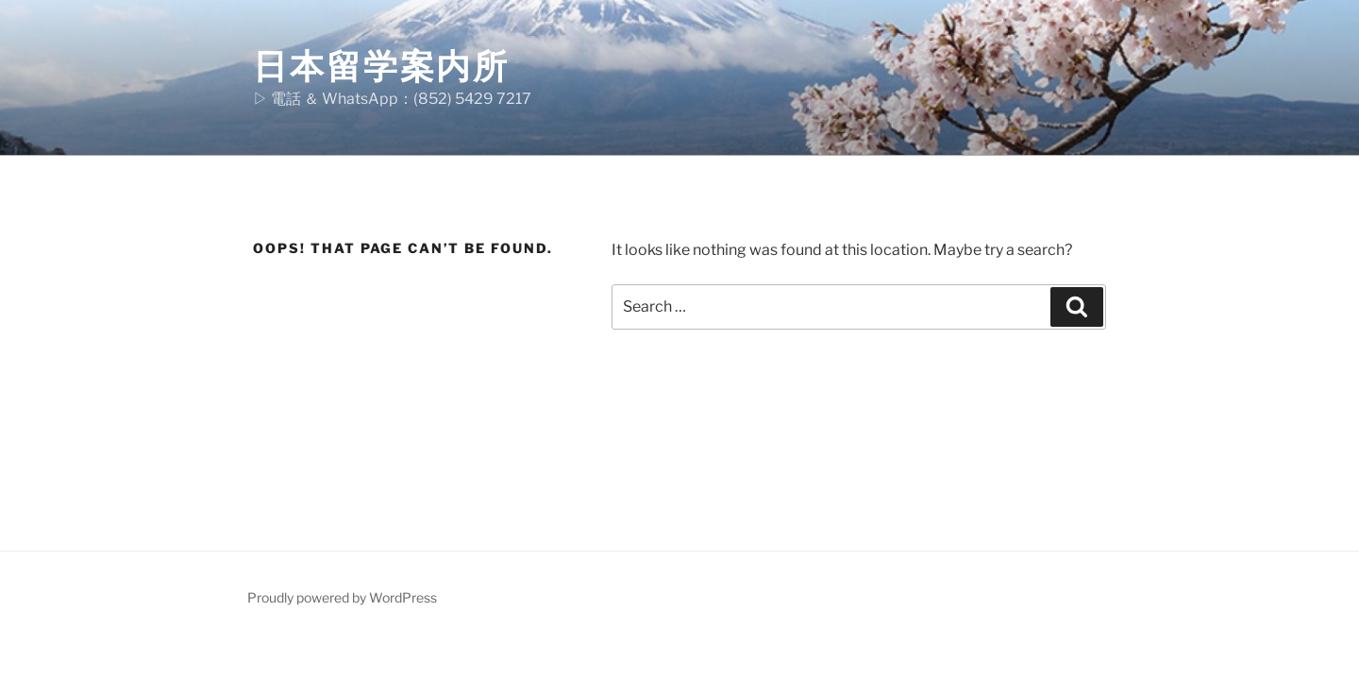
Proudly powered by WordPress (342, 597)
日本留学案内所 (381, 66)
